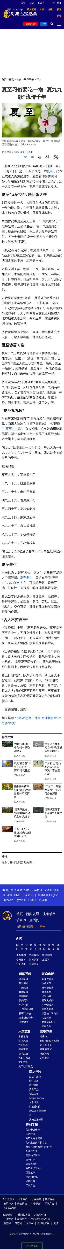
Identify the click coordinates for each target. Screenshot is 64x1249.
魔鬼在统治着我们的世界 (39, 1146)
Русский (21, 900)
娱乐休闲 (35, 1071)
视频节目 (49, 914)
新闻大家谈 (48, 979)
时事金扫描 (48, 987)
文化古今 (23, 1062)
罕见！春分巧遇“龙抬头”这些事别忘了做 (22, 832)
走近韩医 (44, 1058)
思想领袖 (46, 996)
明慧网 (7, 1223)
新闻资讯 (32, 914)
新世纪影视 (43, 1223)
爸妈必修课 (24, 1058)
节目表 (21, 920)
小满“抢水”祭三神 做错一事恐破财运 (22, 747)
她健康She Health (49, 1040)
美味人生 (34, 1093)
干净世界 (8, 1218)
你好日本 (34, 1081)
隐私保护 (50, 1199)
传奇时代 (30, 1133)
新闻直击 (24, 996)
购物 (42, 926)
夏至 (50, 171)
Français (8, 900)
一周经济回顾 (26, 1009)
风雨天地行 (32, 1164)
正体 (53, 3)
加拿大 (28, 890)
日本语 (32, 900)
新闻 (19, 938)
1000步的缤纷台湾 (37, 1112)
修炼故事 (30, 1181)
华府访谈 (24, 1004)
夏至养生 (9, 564)
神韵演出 (21, 963)
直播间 (34, 920)
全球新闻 (24, 979)
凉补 (16, 582)
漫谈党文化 (32, 1176)
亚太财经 (24, 1022)
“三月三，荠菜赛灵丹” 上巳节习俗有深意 (53, 790)
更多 (55, 1223)
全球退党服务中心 (40, 1218)
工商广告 (30, 1185)
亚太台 (29, 895)
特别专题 (32, 1124)
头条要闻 (21, 955)
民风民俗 (29, 79)
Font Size (47, 156)
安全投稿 (22, 1203)
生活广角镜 (35, 1076)
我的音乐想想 (36, 1119)
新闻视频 (25, 974)
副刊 (11, 79)
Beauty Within (36, 1098)
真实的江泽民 (33, 1155)
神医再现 (44, 1053)
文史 (19, 79)
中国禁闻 (24, 987)
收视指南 (36, 1199)
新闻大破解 (48, 1000)
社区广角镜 (25, 1013)
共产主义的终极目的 (36, 1142)
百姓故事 (30, 1172)
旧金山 (18, 895)
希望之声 (22, 1218)
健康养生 (46, 1031)
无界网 (29, 1223)
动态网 (18, 1223)
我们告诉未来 (33, 1129)
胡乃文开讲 (46, 1045)
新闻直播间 (31, 24)
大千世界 (34, 1102)
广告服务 (35, 1203)
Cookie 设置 (32, 1245)
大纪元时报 (40, 1214)
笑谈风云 (23, 1040)
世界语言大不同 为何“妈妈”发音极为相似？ (53, 747)
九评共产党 (32, 1151)
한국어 (43, 900)
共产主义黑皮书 (34, 1168)
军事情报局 (48, 1004)
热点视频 (34, 955)
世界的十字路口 (50, 1013)
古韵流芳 (23, 1045)
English (53, 895)
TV (44, 24)
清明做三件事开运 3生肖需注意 (53, 813)
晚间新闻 (24, 992)
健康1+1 (44, 1036)
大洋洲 (48, 890)
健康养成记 (46, 1049)
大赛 (31, 3)
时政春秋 (46, 992)
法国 (9, 895)
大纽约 (18, 890)
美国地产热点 (25, 1066)
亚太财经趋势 (26, 1017)
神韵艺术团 (24, 1214)
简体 (59, 3)
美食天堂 (34, 1089)
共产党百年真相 (34, 1138)
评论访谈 (48, 974)
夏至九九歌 (13, 410)
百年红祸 (30, 1159)
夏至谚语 (9, 345)
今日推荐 (21, 959)
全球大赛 (34, 963)
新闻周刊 (24, 1000)
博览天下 (34, 959)
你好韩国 (34, 1085)
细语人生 (46, 1026)
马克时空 (46, 1017)
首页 (4, 79)
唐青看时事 (48, 1009)
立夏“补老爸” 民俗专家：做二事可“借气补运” (22, 767)
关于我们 (22, 1199)
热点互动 (46, 983)
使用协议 (8, 1203)
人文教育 (24, 1031)
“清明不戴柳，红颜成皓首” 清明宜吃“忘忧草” (22, 813)
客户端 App (10, 1207)
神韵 (23, 3)
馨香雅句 (23, 1049)
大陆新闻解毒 (49, 1022)
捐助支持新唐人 (26, 926)
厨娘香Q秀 (34, 1106)
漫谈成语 (23, 1053)
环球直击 (24, 983)
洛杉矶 (38, 890)
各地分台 (42, 3)
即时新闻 (47, 955)
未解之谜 (23, 1036)
